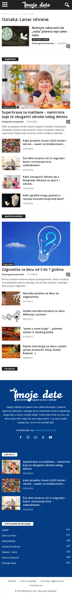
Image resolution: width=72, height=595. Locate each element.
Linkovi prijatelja (28, 581)
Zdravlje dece (9, 563)
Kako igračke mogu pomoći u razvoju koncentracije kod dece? (43, 197)
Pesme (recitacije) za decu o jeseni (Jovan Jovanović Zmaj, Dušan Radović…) (44, 349)
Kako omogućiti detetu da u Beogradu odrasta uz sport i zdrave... (41, 180)
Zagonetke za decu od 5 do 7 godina (33, 269)
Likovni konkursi (10, 557)
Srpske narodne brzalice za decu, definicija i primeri (44, 312)
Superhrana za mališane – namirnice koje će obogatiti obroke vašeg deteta (34, 114)
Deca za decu (9, 535)
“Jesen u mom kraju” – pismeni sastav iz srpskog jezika (42, 330)
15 (68, 274)
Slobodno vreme (40, 39)
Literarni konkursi (11, 546)
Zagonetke (8, 264)
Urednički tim (36, 585)
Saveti (5, 530)
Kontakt (12, 581)
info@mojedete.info (45, 430)
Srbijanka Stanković (13, 121)
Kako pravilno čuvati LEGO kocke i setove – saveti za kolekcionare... (44, 142)
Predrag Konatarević (43, 43)
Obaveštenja (8, 541)
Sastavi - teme (9, 552)
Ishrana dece (9, 107)
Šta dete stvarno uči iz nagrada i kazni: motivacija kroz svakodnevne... (44, 161)
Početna (5, 13)
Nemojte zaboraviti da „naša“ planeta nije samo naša (49, 31)
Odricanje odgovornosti (52, 581)
